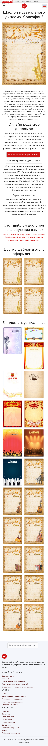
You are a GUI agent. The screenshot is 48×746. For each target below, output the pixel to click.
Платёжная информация (12, 699)
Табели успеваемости (11, 733)
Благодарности (8, 717)
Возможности (8, 676)
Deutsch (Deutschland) (35, 234)
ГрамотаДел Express (23, 1)
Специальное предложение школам (17, 687)
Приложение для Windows (13, 681)
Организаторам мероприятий (15, 684)
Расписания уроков (10, 727)
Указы (4, 730)
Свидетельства (8, 722)
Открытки (6, 725)
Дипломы (6, 714)
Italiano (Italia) (27, 237)
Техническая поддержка (12, 702)
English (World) (12, 237)
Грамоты (5, 711)
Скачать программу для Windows (24, 160)
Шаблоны (6, 678)
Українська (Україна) (30, 240)
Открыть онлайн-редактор (22, 645)
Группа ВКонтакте (10, 704)
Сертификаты (8, 719)
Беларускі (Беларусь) (13, 234)
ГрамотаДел (7, 1)
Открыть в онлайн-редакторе (23, 154)
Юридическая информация (14, 696)
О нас (4, 693)
